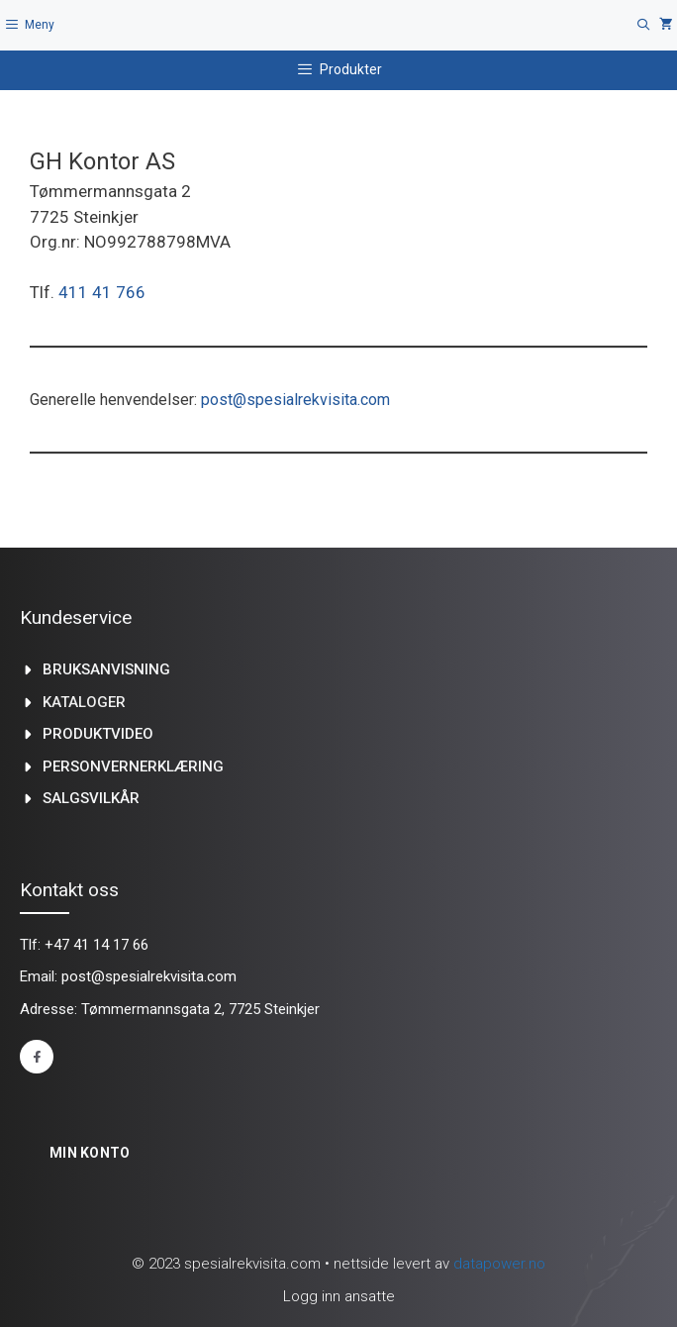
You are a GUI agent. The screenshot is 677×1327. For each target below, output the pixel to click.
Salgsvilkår (91, 798)
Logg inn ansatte (339, 1296)
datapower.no (499, 1264)
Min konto (90, 1153)
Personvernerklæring (133, 766)
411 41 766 (101, 292)
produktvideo (98, 734)
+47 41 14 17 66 (96, 945)
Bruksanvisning (106, 669)
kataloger (84, 702)
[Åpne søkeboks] (643, 25)
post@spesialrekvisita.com (295, 399)
